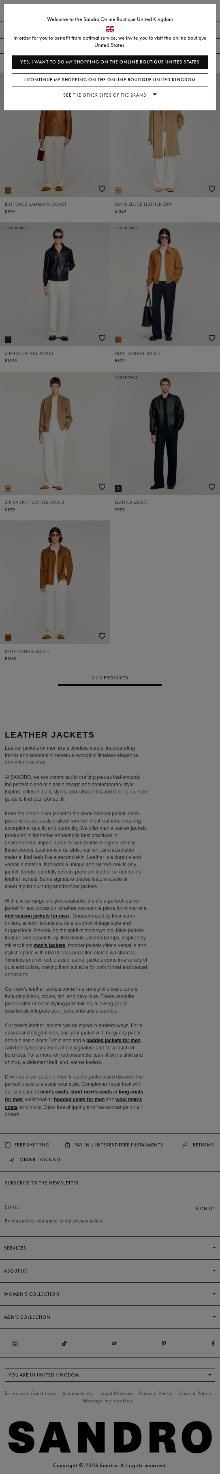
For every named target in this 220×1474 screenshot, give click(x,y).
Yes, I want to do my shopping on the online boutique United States (110, 62)
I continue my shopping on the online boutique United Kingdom (110, 79)
